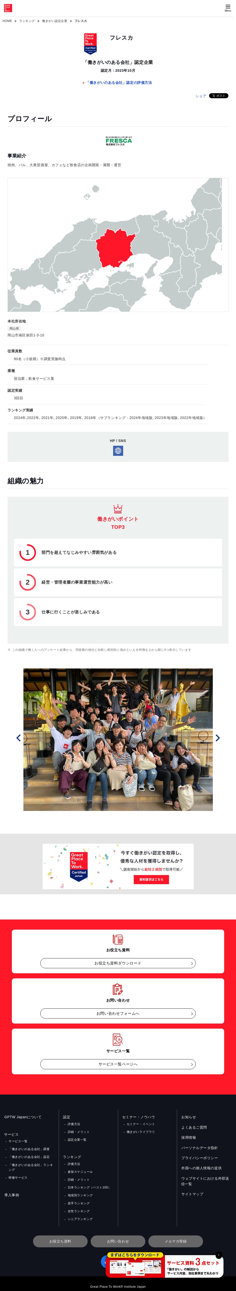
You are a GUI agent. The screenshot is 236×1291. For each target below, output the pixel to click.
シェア (201, 96)
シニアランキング (80, 1213)
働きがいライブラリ (141, 1131)
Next (217, 737)
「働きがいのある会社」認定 (29, 1155)
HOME (7, 21)
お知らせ (188, 1117)
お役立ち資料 (60, 1236)
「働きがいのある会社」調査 (29, 1148)
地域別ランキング (80, 1191)
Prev (19, 737)
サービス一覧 (18, 1141)
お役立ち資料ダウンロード (118, 963)
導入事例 (11, 1192)
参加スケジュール (80, 1169)
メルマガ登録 (176, 1236)
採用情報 (188, 1137)
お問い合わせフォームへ (118, 1013)
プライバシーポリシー (199, 1158)
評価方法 (74, 1124)
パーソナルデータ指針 (199, 1148)
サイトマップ (192, 1194)
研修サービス (18, 1175)
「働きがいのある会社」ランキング (31, 1165)
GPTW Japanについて (22, 1117)
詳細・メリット (79, 1131)
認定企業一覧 (77, 1138)
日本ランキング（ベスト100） (89, 1184)
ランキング (27, 21)
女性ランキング (79, 1206)
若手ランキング (79, 1199)
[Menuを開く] (228, 8)
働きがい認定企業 (54, 21)
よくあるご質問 (194, 1127)
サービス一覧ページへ (118, 1064)
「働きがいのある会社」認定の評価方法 (119, 83)
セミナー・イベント (141, 1124)
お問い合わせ (118, 1236)
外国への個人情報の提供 (201, 1168)
